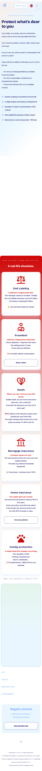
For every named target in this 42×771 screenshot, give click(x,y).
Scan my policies (21, 522)
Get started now (21, 726)
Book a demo (21, 6)
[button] (36, 5)
